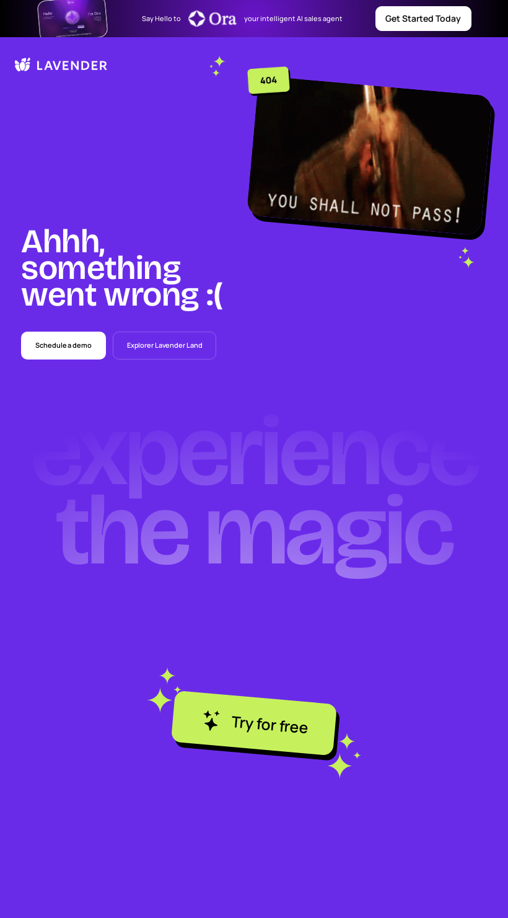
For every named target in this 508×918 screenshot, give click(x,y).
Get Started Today (423, 18)
